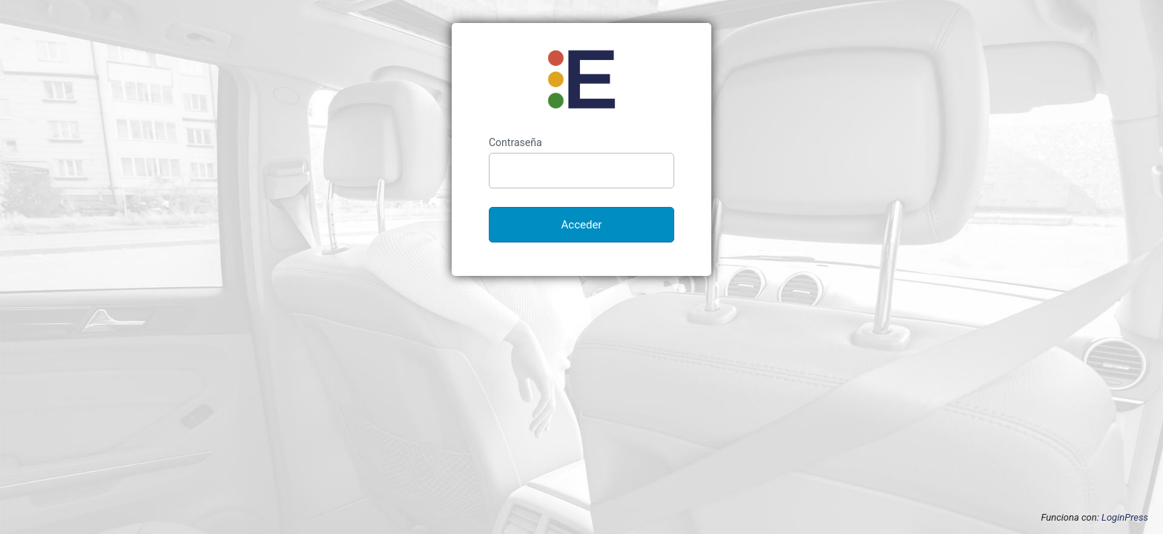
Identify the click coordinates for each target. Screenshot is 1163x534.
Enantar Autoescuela (581, 79)
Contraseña (515, 142)
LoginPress (1124, 517)
